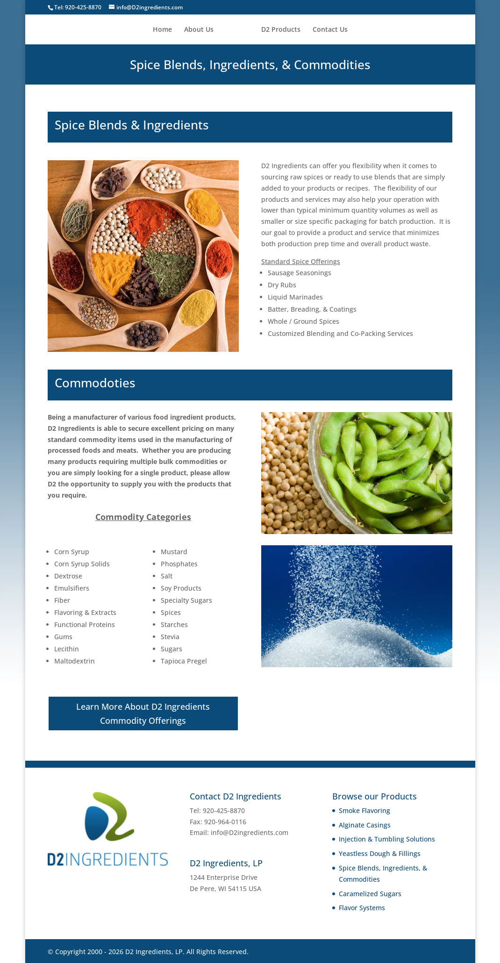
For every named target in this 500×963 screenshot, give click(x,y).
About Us (202, 30)
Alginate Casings (365, 824)
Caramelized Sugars (370, 893)
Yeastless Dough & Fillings (380, 853)
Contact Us (326, 30)
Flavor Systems (362, 907)
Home (165, 30)
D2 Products (277, 30)
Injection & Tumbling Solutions (387, 839)
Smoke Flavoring (364, 810)
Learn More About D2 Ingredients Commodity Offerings (143, 714)
